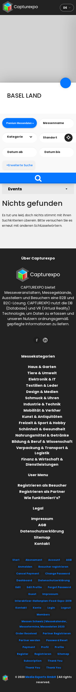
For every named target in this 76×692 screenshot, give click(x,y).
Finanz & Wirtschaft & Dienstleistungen (42, 462)
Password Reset (56, 640)
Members (43, 614)
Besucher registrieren (53, 566)
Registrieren (42, 654)
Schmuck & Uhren (42, 397)
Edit (18, 587)
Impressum (42, 518)
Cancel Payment (27, 573)
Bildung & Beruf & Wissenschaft (42, 441)
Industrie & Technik (42, 404)
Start (15, 560)
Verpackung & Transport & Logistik (42, 450)
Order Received (26, 633)
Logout (66, 607)
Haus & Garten (42, 366)
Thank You (55, 660)
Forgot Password (59, 587)
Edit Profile (34, 587)
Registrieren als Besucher (42, 485)
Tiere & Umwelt (42, 372)
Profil (45, 647)
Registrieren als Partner (42, 491)
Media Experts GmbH (40, 677)
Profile (59, 647)
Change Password (57, 573)
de (65, 8)
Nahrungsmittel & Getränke (42, 435)
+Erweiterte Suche (19, 165)
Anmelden (25, 566)
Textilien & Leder (42, 385)
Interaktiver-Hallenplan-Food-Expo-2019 (43, 601)
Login (51, 607)
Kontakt (42, 543)
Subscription (33, 660)
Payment (28, 647)
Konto (37, 607)
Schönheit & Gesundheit (42, 429)
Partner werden (29, 640)
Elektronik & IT (42, 379)
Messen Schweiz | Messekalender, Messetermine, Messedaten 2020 (43, 624)
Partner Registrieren (57, 633)
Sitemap (42, 537)
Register (22, 654)
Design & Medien (42, 391)
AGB (42, 524)
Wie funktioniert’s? (42, 497)
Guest (32, 594)
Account (54, 560)
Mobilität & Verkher (42, 410)
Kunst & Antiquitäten (42, 416)
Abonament (34, 560)
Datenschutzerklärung (42, 531)
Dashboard (24, 580)
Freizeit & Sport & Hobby (42, 422)
